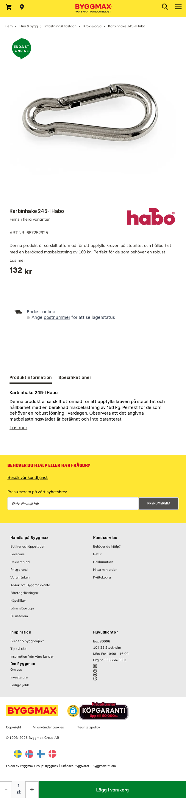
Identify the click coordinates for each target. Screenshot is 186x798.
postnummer (57, 317)
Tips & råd (18, 652)
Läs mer (17, 260)
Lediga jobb (19, 688)
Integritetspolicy (88, 730)
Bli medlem (19, 619)
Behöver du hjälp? (107, 549)
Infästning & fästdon (60, 26)
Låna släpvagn (22, 611)
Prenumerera (159, 506)
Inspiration (20, 635)
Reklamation (103, 565)
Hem (8, 26)
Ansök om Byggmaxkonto (30, 588)
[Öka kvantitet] (32, 789)
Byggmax (51, 769)
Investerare (19, 680)
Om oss (16, 672)
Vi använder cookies (48, 730)
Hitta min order (105, 572)
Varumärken (19, 580)
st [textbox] (18, 792)
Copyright (13, 730)
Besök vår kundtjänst (27, 480)
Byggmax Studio (104, 769)
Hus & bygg (28, 26)
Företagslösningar (24, 596)
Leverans (17, 557)
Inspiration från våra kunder (32, 659)
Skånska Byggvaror (75, 769)
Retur (97, 557)
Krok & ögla (92, 26)
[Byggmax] (93, 8)
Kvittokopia (102, 580)
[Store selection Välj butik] (22, 7)
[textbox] (21, 272)
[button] (73, 714)
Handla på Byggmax (29, 540)
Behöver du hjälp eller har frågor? (48, 468)
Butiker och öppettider (27, 549)
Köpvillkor (18, 603)
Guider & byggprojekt (27, 644)
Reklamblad (20, 565)
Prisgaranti (19, 572)
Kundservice (105, 540)
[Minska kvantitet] (6, 789)
